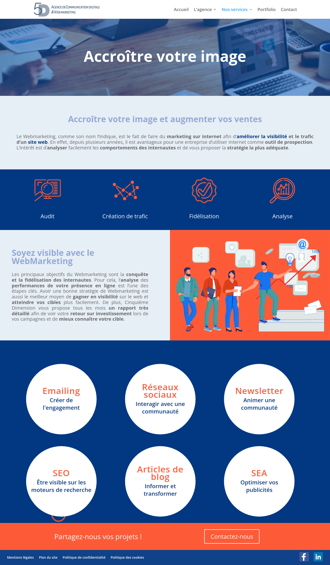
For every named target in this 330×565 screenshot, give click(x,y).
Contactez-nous (232, 536)
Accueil (181, 10)
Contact (289, 10)
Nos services (235, 10)
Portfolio (267, 10)
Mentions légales (20, 557)
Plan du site (48, 557)
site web (38, 142)
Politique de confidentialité (84, 557)
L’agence (203, 10)
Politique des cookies (127, 557)
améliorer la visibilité (261, 136)
